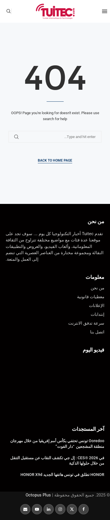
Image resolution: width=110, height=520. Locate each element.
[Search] (8, 11)
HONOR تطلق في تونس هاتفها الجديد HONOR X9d (62, 474)
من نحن (96, 221)
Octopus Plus (38, 495)
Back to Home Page (55, 160)
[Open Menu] (104, 11)
